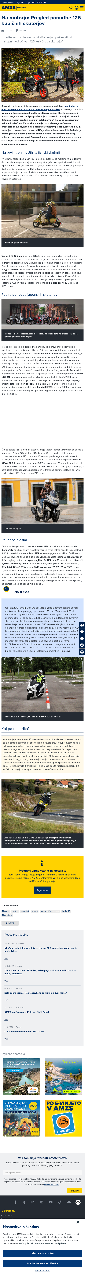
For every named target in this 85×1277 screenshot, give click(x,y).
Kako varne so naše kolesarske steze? (24, 1031)
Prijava (75, 1190)
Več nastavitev (42, 1270)
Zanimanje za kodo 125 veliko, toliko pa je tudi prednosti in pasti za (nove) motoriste (40, 972)
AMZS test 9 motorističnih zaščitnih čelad (26, 1012)
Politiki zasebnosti (51, 1184)
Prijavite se (42, 890)
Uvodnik (8, 1215)
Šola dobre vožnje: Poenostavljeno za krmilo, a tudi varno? (35, 993)
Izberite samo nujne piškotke (42, 1263)
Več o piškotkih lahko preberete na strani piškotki (43, 1243)
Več (6, 958)
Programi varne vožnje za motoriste (42, 870)
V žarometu (8, 1211)
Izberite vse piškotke (43, 1253)
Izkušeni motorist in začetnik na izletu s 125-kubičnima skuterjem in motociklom (40, 949)
